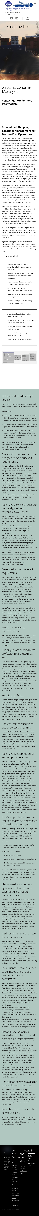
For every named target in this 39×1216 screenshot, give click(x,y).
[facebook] (22, 18)
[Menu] (35, 3)
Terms (30, 1160)
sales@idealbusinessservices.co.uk (15, 15)
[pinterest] (17, 18)
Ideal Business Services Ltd (10, 1209)
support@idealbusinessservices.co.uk (15, 1203)
